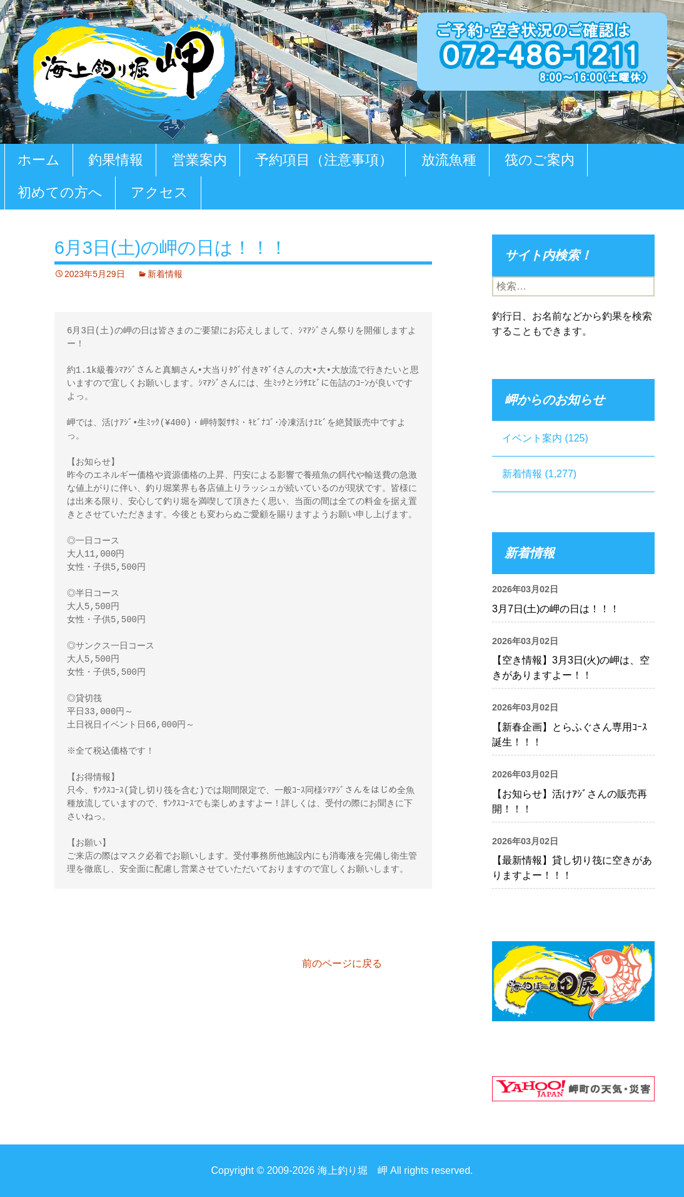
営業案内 (199, 160)
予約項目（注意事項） (324, 160)
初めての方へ (60, 192)
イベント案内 (532, 438)
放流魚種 (448, 160)
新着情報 (165, 274)
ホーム (39, 160)
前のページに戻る (342, 963)
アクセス (159, 192)
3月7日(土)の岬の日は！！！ (556, 609)
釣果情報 (115, 160)
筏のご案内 (540, 160)
